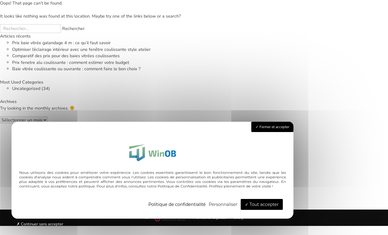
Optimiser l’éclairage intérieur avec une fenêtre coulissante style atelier (81, 49)
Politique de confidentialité (177, 204)
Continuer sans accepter (40, 224)
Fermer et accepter (272, 126)
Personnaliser (223, 204)
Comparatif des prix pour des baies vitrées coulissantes (66, 56)
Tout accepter (262, 204)
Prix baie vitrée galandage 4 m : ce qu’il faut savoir (61, 43)
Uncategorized (26, 88)
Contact (367, 164)
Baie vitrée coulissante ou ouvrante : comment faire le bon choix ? (76, 69)
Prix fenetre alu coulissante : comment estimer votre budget (70, 62)
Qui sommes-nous (322, 164)
